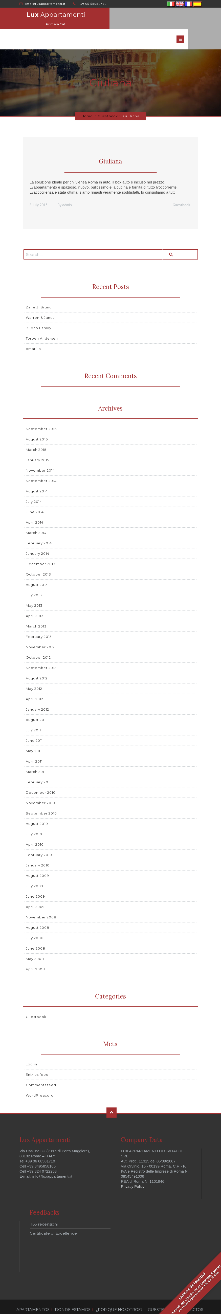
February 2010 (39, 838)
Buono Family (38, 311)
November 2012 (40, 630)
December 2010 (41, 776)
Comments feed (41, 1068)
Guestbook (108, 99)
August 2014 (37, 474)
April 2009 (35, 890)
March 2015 (36, 433)
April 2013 (34, 599)
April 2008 (35, 952)
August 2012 (37, 661)
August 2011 (36, 703)
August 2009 (37, 859)
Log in (31, 1048)
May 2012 (34, 672)
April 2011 (34, 745)
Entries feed (37, 1058)
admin (67, 188)
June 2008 (35, 932)
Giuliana (110, 145)
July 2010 (34, 817)
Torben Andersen (42, 322)
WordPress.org (40, 1079)
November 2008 (41, 900)
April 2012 (34, 682)
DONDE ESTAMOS (73, 1293)
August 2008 (37, 911)
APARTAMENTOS (33, 1293)
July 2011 (33, 713)
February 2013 (39, 620)
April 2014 (34, 506)
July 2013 (34, 578)
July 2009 (34, 869)
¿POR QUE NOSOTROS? (119, 1293)
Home (87, 99)
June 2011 (34, 724)
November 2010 (40, 786)
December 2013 (40, 547)
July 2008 (34, 921)
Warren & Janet (40, 301)
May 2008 (35, 942)
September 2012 (41, 651)
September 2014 (41, 464)
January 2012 (37, 693)
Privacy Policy (132, 1170)
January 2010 (38, 848)
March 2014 (36, 516)
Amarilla (33, 332)
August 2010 (37, 807)
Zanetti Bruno (39, 291)
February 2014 (39, 526)
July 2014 (34, 485)
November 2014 (40, 454)
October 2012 (38, 641)
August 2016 (37, 422)
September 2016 (41, 412)
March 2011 (36, 755)
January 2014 (37, 537)
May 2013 (34, 589)
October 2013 (38, 558)
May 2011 (33, 734)
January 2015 (37, 443)
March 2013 (36, 609)
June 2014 (35, 495)
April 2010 (35, 828)
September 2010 (41, 796)
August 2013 (37, 568)
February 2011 (38, 765)
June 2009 (35, 880)
